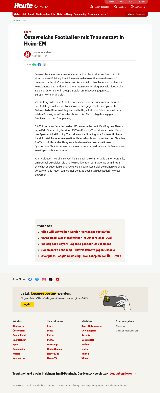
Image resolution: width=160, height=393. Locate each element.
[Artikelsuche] (120, 7)
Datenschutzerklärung (68, 385)
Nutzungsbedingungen (92, 385)
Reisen (85, 353)
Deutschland (19, 335)
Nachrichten (43, 14)
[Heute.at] (23, 5)
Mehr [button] (103, 14)
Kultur (50, 335)
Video (85, 358)
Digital (50, 340)
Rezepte (86, 335)
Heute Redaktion (44, 52)
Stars (50, 326)
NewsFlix (120, 326)
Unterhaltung (64, 14)
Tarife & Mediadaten (36, 385)
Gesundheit (88, 340)
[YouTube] (57, 279)
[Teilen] (44, 64)
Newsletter (19, 358)
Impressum (18, 385)
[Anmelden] (138, 7)
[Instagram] (44, 279)
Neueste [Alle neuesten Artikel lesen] (140, 14)
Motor (85, 349)
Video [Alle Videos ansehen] (131, 14)
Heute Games (54, 349)
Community (80, 14)
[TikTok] (50, 279)
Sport (31, 14)
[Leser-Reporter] (99, 7)
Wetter (16, 353)
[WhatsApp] (34, 64)
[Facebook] (39, 64)
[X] (37, 279)
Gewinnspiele (89, 330)
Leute (50, 330)
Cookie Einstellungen (116, 385)
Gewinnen (93, 14)
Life (53, 14)
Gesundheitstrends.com (127, 330)
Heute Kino (53, 353)
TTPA (51, 385)
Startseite (16, 20)
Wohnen (86, 344)
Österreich (20, 14)
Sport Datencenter (92, 326)
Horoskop (52, 344)
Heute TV (52, 358)
